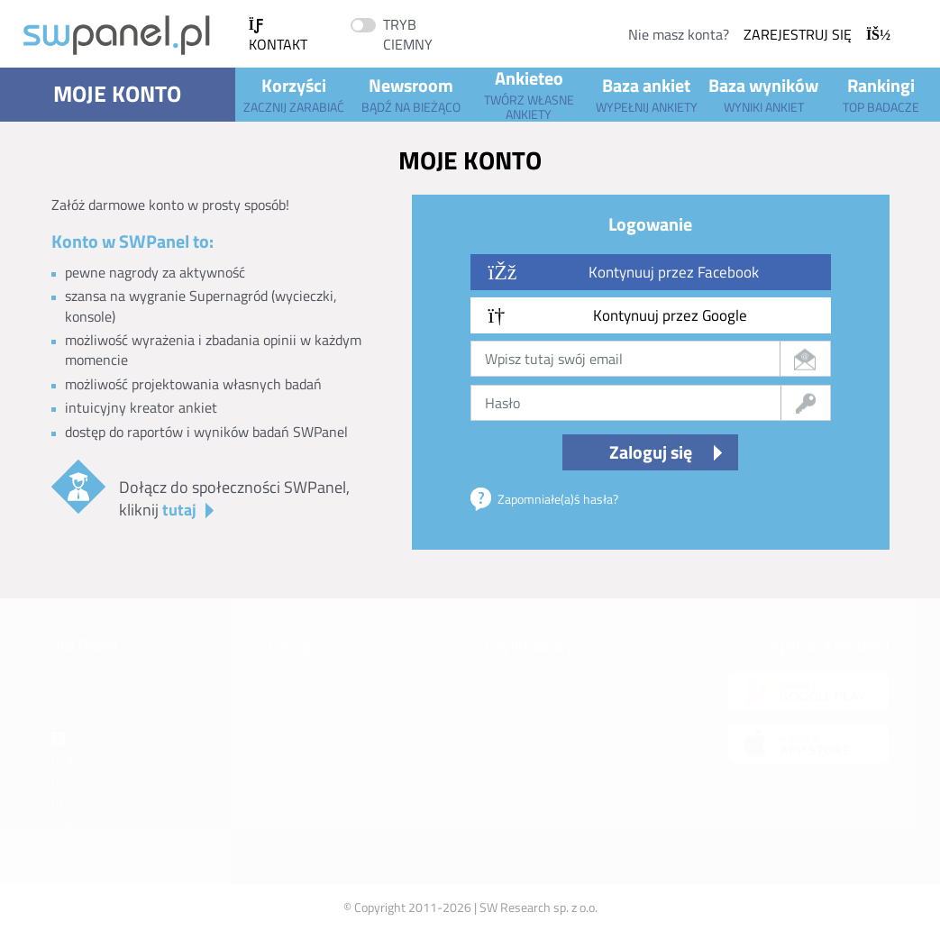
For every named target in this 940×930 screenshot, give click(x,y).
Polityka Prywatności (540, 758)
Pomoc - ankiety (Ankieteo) (339, 737)
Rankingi (881, 93)
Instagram (88, 779)
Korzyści (293, 93)
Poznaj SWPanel (94, 695)
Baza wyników (763, 93)
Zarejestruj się (817, 34)
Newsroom (411, 93)
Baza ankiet (646, 93)
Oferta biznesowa (106, 737)
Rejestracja (513, 737)
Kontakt (278, 36)
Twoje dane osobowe (539, 779)
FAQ (495, 673)
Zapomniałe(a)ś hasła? (557, 498)
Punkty (287, 758)
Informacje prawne (101, 716)
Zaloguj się (650, 452)
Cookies (504, 801)
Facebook (83, 801)
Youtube (85, 758)
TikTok (78, 822)
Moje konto (117, 94)
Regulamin (512, 716)
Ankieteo (529, 95)
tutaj (179, 509)
